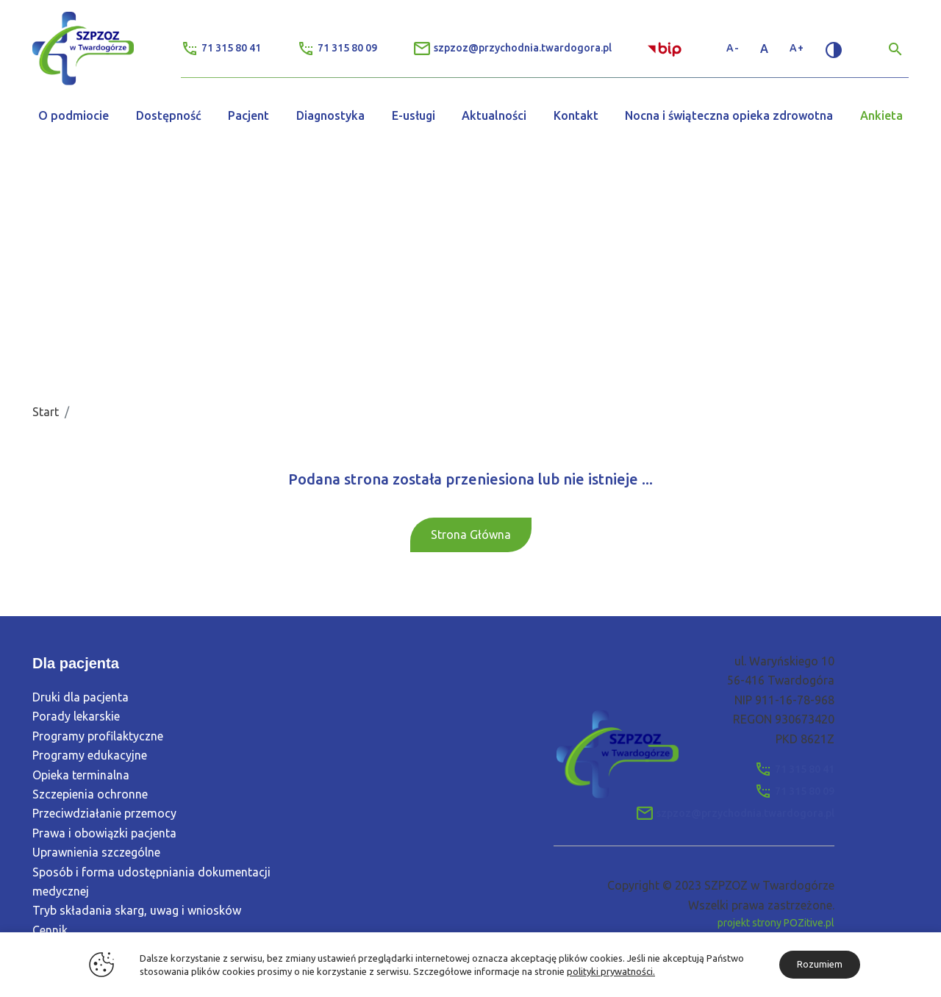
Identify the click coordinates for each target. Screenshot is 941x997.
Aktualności (494, 115)
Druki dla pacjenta (80, 697)
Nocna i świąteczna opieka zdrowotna (729, 115)
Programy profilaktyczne (97, 736)
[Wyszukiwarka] (895, 49)
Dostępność (168, 115)
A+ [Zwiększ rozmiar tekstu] (797, 48)
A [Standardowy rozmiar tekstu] (764, 48)
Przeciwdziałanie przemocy (104, 814)
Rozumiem (819, 964)
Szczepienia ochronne (90, 794)
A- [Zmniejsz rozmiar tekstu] (733, 48)
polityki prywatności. (611, 971)
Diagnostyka (330, 115)
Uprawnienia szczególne (96, 853)
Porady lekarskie (76, 716)
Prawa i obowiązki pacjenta (104, 833)
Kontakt (576, 115)
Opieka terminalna (80, 775)
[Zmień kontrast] (833, 48)
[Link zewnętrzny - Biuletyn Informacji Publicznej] (666, 48)
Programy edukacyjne (89, 755)
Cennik (50, 930)
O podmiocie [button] (73, 115)
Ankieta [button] (881, 115)
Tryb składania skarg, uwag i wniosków (136, 911)
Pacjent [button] (248, 115)
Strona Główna (471, 534)
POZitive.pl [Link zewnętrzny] (809, 923)
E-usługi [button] (413, 115)
